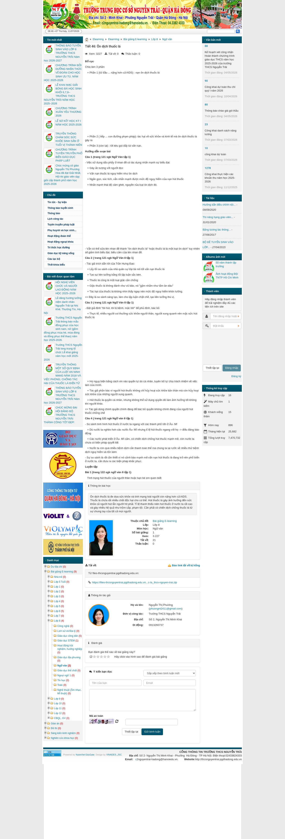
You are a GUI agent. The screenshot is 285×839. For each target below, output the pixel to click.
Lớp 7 (59, 615)
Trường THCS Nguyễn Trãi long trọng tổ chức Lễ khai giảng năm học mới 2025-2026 (63, 352)
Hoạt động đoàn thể (64, 236)
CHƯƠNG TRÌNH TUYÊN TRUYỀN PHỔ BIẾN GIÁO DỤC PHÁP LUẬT (68, 155)
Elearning (98, 39)
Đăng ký (236, 376)
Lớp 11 (59, 708)
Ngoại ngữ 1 (66, 675)
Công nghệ (65, 626)
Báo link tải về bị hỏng (186, 565)
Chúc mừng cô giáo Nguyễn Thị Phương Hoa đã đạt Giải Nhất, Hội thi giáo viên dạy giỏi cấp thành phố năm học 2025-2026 (62, 175)
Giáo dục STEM (67, 640)
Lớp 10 (59, 703)
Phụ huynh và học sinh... (62, 230)
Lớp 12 (59, 713)
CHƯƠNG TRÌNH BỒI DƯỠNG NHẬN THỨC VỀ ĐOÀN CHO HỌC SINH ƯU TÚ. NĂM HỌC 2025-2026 (63, 73)
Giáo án (57, 723)
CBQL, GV (61, 718)
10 (206, 148)
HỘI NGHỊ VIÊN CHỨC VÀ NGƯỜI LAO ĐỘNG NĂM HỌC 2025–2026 (66, 288)
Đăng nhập (231, 367)
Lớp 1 (59, 586)
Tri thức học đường (59, 247)
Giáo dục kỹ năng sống (61, 253)
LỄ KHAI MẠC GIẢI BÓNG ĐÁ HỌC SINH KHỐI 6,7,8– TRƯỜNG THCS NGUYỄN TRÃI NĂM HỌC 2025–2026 (62, 94)
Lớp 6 (59, 611)
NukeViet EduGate (85, 754)
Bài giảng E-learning (135, 39)
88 (206, 45)
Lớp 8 (154, 39)
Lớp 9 (59, 698)
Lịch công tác (55, 218)
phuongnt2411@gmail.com (166, 608)
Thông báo (64, 213)
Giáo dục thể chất (68, 670)
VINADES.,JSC (114, 754)
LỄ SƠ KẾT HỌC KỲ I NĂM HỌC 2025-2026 (68, 122)
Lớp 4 (59, 601)
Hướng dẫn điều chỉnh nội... (219, 204)
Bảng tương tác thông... (217, 229)
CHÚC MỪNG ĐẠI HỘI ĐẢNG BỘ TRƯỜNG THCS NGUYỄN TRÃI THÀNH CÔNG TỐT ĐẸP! (60, 415)
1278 (208, 168)
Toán (61, 685)
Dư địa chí (58, 566)
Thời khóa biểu (56, 264)
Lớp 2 (59, 591)
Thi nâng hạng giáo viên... (218, 217)
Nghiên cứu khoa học (64, 738)
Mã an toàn (96, 715)
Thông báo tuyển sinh (60, 208)
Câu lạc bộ (54, 259)
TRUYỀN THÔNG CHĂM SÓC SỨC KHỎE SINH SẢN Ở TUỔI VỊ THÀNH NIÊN (68, 139)
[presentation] (219, 347)
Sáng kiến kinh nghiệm (65, 733)
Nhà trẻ (60, 577)
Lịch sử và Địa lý (68, 631)
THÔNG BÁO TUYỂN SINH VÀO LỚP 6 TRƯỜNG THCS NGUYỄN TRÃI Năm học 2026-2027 (62, 53)
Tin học (63, 680)
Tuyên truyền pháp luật (61, 224)
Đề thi (56, 728)
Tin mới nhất (54, 39)
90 (206, 80)
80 (206, 104)
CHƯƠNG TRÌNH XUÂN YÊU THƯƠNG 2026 (68, 112)
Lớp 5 (59, 606)
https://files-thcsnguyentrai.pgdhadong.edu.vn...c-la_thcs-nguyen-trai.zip (134, 582)
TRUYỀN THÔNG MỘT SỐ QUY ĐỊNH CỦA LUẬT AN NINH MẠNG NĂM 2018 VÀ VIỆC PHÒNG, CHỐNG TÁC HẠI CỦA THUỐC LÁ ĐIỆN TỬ (62, 374)
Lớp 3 (59, 596)
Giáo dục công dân (69, 635)
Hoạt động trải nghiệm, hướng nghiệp (69, 649)
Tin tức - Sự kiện (57, 202)
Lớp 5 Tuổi (61, 581)
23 (206, 124)
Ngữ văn (167, 39)
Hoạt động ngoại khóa (60, 241)
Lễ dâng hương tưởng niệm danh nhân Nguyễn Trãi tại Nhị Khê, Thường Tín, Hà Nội (63, 305)
